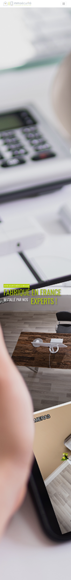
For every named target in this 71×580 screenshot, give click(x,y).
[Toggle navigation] (64, 4)
